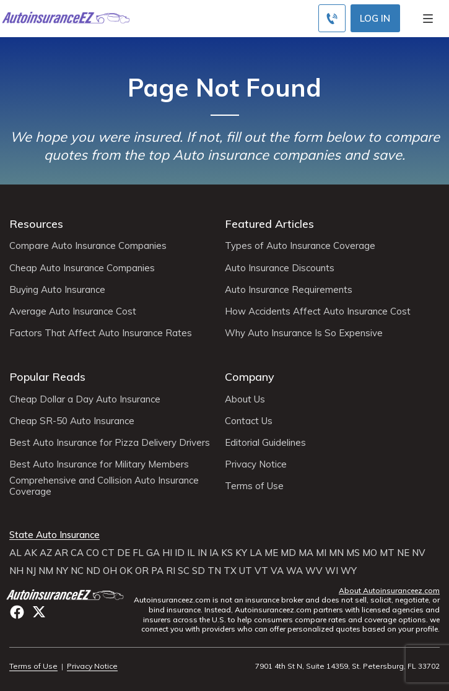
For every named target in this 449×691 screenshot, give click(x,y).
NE (403, 552)
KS (227, 552)
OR (142, 570)
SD (198, 570)
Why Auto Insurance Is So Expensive (304, 333)
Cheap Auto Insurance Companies (82, 268)
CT (108, 552)
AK (30, 552)
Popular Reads (47, 377)
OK (126, 570)
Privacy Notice (256, 464)
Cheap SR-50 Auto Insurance (71, 421)
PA (157, 570)
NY (62, 570)
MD (288, 552)
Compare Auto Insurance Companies (88, 245)
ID (180, 552)
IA (214, 552)
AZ (46, 552)
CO (92, 552)
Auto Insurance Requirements (288, 289)
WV (314, 570)
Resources (36, 224)
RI (170, 570)
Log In (375, 18)
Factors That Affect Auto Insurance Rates (100, 333)
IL (191, 552)
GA (153, 552)
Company (249, 377)
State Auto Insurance (54, 535)
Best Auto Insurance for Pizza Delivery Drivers (109, 442)
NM (45, 570)
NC (77, 570)
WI (331, 570)
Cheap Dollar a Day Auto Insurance (84, 399)
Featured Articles (269, 224)
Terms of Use (254, 486)
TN (214, 570)
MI (321, 552)
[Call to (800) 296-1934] (332, 18)
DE (123, 552)
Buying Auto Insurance (57, 289)
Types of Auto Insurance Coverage (300, 245)
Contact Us (248, 421)
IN (202, 552)
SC (184, 570)
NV (418, 552)
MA (306, 552)
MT (387, 552)
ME (271, 552)
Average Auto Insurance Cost (72, 311)
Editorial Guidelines (265, 442)
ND (93, 570)
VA (277, 570)
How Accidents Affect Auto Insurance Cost (318, 311)
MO (369, 552)
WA (294, 570)
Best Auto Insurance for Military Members (99, 464)
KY (241, 552)
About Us (245, 399)
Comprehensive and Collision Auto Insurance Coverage (104, 486)
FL (138, 552)
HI (167, 552)
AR (61, 552)
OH (110, 570)
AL (15, 552)
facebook (17, 612)
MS (353, 552)
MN (336, 552)
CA (77, 552)
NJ (31, 570)
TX (230, 570)
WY (349, 570)
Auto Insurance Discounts (279, 268)
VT (261, 570)
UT (245, 570)
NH (16, 570)
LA (256, 552)
